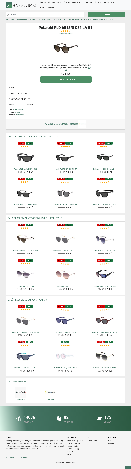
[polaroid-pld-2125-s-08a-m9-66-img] (25, 157)
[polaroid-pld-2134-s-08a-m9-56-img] (104, 157)
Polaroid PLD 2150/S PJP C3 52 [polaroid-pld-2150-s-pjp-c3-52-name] (65, 332)
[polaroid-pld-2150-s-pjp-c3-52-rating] (65, 310)
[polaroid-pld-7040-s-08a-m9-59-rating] (104, 182)
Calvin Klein (110, 2)
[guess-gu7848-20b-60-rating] (25, 264)
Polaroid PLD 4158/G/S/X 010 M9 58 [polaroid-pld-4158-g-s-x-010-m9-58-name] (65, 251)
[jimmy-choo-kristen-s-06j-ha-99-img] (25, 239)
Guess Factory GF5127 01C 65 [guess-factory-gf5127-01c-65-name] (105, 286)
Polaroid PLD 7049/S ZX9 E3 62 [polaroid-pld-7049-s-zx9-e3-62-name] (25, 368)
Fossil (89, 2)
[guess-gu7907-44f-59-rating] (65, 264)
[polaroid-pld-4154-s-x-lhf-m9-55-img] (104, 320)
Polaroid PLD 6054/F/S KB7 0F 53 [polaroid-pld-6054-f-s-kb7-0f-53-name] (65, 368)
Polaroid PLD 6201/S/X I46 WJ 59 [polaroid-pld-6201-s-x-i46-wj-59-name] (105, 368)
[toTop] (128, 467)
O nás (110, 441)
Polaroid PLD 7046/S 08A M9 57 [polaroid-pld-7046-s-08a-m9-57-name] (65, 169)
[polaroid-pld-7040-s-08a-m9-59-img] (104, 193)
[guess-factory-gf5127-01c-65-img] (104, 274)
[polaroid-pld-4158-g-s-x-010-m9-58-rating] (65, 228)
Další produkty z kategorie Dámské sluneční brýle (35, 218)
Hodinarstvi (10, 458)
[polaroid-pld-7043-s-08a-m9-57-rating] (25, 182)
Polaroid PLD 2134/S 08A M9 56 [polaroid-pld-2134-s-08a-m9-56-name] (104, 169)
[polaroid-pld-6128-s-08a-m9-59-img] (65, 193)
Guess (43, 2)
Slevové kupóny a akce (75, 441)
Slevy (69, 454)
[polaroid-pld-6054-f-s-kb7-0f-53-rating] (65, 345)
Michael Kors (78, 2)
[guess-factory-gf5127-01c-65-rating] (104, 264)
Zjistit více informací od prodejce (65, 124)
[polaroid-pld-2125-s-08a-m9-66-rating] (25, 146)
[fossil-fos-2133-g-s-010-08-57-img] (104, 239)
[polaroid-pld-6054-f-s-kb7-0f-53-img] (65, 356)
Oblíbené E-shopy (17, 381)
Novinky (70, 451)
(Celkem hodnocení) (65, 34)
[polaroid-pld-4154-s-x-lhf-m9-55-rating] (104, 310)
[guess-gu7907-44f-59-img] (65, 274)
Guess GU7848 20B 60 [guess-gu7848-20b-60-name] (25, 286)
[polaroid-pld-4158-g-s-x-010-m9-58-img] (65, 239)
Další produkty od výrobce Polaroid (27, 299)
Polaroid (18, 112)
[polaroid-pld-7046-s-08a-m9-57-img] (65, 157)
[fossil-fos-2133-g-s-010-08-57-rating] (104, 228)
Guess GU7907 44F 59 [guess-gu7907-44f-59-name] (65, 286)
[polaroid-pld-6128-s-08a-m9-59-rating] (65, 182)
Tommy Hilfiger (55, 2)
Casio (67, 2)
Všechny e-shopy (73, 449)
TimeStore (20, 115)
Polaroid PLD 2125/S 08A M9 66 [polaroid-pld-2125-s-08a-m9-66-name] (25, 169)
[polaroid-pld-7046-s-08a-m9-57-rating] (65, 146)
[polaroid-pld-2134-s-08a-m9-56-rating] (104, 146)
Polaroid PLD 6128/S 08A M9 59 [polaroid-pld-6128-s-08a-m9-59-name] (65, 204)
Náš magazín (92, 441)
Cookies (111, 443)
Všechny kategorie (47, 7)
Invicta (98, 2)
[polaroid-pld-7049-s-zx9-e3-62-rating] (25, 345)
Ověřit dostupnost (66, 79)
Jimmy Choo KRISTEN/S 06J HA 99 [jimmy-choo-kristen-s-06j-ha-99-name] (25, 251)
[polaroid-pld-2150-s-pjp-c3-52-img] (65, 320)
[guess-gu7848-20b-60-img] (25, 274)
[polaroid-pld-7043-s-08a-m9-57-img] (25, 193)
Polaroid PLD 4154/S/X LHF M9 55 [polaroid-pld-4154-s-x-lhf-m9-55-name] (104, 332)
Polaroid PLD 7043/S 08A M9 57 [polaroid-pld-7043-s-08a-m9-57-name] (25, 204)
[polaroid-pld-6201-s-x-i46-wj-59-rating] (104, 345)
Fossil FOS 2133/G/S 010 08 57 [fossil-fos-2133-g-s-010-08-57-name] (105, 251)
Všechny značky (73, 446)
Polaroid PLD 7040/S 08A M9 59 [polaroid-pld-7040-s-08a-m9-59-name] (104, 204)
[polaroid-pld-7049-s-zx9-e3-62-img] (25, 356)
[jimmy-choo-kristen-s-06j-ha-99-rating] (25, 228)
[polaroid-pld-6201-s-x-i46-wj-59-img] (104, 356)
